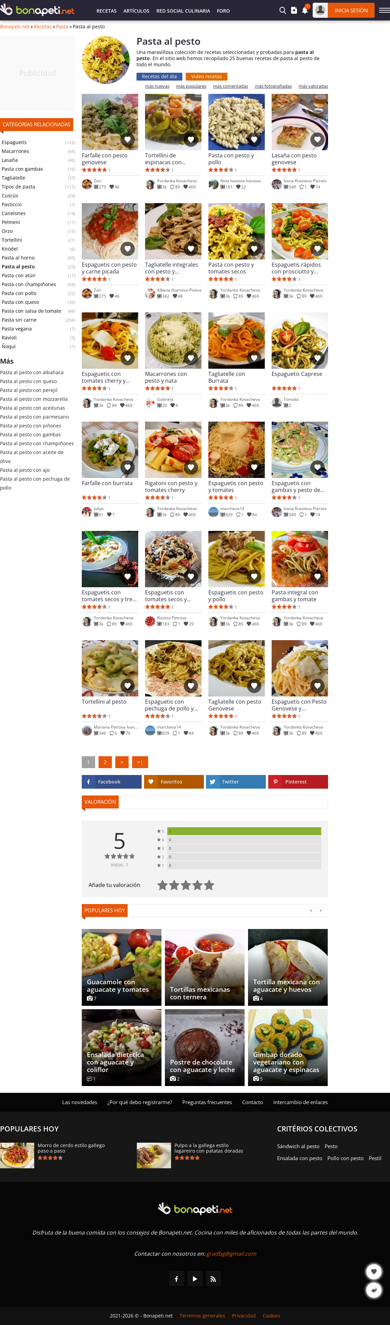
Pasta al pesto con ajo (25, 470)
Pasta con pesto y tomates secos (231, 268)
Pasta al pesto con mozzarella (34, 399)
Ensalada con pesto (299, 1158)
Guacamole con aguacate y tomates (118, 985)
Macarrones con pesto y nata (166, 377)
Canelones (14, 213)
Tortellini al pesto (104, 701)
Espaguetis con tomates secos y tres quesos (108, 596)
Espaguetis (14, 142)
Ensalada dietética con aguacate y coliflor (115, 1062)
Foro (223, 11)
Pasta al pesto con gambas (30, 434)
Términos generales (202, 1315)
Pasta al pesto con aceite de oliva (32, 456)
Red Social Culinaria (183, 11)
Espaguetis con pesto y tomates (235, 486)
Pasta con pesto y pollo (231, 159)
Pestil (375, 1158)
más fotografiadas (273, 86)
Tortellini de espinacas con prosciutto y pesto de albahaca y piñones (172, 159)
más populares (191, 86)
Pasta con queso (20, 302)
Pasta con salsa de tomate (31, 311)
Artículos (137, 11)
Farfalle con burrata (107, 483)
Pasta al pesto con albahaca (32, 372)
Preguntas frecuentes (207, 1102)
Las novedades (79, 1102)
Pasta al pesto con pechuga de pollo (35, 483)
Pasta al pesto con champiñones (37, 443)
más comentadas (230, 86)
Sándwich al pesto (298, 1146)
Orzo (7, 231)
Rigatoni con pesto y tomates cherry (171, 486)
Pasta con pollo (19, 293)
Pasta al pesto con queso (28, 381)
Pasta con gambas (22, 169)
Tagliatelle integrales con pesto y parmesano (171, 268)
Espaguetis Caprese (297, 374)
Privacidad (244, 1315)
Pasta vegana (17, 329)
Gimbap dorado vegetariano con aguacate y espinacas (286, 1062)
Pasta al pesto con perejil (28, 390)
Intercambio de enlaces (300, 1102)
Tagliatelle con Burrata (226, 377)
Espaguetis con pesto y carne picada (109, 268)
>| (140, 762)
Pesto (331, 1146)
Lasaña (10, 160)
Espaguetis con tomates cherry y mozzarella (104, 377)
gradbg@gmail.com (231, 1253)
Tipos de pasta (18, 186)
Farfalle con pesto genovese (105, 159)
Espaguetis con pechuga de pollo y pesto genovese (169, 705)
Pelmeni (11, 222)
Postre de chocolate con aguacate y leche (202, 1066)
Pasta (62, 26)
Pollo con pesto (345, 1158)
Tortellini (12, 240)
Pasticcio (12, 204)
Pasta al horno (18, 257)
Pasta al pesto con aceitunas (32, 408)
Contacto (252, 1102)
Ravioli (9, 337)
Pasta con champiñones (29, 284)
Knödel (10, 249)
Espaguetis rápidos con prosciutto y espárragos (296, 268)
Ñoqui (9, 346)
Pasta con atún (19, 275)
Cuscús (10, 195)
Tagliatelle (13, 178)
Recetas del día (159, 76)
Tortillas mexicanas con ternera (200, 993)
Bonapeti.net (14, 26)
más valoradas (313, 86)
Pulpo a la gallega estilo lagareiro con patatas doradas (208, 1148)
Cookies (271, 1315)
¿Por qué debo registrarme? (139, 1102)
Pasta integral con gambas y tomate (295, 596)
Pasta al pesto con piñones (30, 425)
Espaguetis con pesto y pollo (235, 596)
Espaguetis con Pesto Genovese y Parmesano (299, 705)
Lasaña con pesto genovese (294, 159)
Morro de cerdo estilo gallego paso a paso (71, 1148)
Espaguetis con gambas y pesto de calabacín (296, 486)
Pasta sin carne (19, 320)
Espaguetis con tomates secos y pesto (166, 596)
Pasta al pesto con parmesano (34, 416)
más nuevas (157, 86)
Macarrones (15, 151)
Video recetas (206, 76)
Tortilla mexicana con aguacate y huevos (286, 985)
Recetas (106, 11)
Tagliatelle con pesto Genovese (234, 705)
